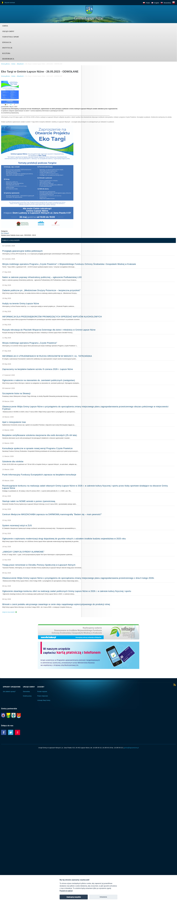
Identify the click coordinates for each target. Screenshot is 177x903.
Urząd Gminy (8, 31)
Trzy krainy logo (170, 10)
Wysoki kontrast (10, 2)
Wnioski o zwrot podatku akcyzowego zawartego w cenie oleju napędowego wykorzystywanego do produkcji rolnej (56, 604)
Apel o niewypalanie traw (14, 422)
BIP (173, 3)
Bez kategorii (5, 233)
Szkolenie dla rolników (12, 461)
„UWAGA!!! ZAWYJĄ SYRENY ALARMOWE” (23, 552)
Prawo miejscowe (42, 696)
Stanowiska (26, 691)
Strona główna (5, 64)
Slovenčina (167, 3)
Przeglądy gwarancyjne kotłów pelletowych (22, 251)
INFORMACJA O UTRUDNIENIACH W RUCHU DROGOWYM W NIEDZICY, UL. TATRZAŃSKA (47, 356)
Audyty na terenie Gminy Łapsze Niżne (20, 303)
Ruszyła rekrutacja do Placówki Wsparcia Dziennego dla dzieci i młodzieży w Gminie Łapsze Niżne (48, 330)
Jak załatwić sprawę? (9, 691)
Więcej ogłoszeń (8, 612)
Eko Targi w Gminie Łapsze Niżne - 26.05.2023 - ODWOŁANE (43, 64)
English (156, 3)
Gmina (5, 26)
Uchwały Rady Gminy (43, 700)
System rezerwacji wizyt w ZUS (17, 525)
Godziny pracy (27, 696)
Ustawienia (103, 897)
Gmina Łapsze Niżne (88, 18)
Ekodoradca (8, 59)
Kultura (6, 53)
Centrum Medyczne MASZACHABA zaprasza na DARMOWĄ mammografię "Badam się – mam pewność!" (52, 514)
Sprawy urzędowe (11, 687)
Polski (148, 3)
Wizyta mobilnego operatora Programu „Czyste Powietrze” (29, 343)
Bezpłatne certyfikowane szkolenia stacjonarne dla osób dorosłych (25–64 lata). (39, 435)
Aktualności (20, 64)
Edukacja (6, 42)
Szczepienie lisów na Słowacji (16, 393)
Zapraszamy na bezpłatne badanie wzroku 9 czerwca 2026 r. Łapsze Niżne (37, 369)
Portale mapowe (42, 691)
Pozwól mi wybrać (66, 891)
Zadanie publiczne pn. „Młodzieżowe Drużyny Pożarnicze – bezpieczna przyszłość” (41, 290)
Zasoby (40, 687)
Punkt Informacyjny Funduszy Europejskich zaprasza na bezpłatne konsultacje (39, 475)
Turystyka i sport (10, 37)
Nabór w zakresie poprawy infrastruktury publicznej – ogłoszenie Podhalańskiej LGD (42, 277)
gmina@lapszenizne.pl (131, 748)
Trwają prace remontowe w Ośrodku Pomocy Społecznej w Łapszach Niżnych (38, 565)
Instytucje (7, 48)
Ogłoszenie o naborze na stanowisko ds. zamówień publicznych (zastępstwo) (38, 380)
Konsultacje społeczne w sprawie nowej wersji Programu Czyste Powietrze (37, 448)
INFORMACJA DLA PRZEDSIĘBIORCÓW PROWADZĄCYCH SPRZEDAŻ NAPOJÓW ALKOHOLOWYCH (52, 317)
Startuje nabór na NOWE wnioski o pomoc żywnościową (28, 501)
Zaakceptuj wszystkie (73, 897)
